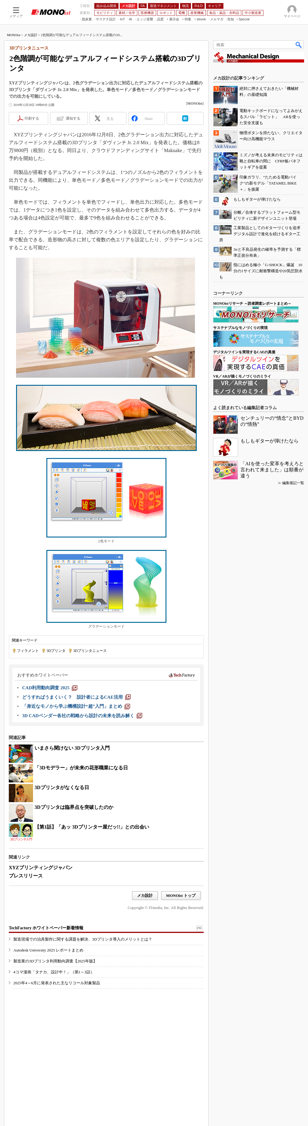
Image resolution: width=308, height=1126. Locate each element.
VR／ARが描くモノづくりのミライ (242, 376)
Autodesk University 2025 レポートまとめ (48, 950)
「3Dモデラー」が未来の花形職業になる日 (81, 767)
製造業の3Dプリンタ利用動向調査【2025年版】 (55, 961)
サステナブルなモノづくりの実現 (240, 328)
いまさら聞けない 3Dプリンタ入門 (72, 748)
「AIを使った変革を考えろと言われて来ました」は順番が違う (272, 469)
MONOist (13, 35)
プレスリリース (26, 875)
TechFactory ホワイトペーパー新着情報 (46, 928)
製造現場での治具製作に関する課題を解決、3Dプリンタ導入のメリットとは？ (82, 939)
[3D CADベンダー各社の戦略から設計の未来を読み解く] (82, 715)
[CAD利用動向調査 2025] (49, 687)
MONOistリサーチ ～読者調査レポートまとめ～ (252, 303)
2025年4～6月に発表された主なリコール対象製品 (56, 983)
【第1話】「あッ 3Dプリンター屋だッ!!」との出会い (92, 826)
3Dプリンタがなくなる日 (62, 787)
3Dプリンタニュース (90, 651)
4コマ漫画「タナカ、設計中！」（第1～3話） (53, 972)
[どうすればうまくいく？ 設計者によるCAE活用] (76, 697)
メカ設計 (30, 35)
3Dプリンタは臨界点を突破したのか (74, 807)
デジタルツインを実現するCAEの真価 (244, 352)
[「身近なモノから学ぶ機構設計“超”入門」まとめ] (76, 706)
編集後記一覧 (293, 483)
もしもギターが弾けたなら (269, 440)
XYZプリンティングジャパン (40, 867)
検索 (298, 44)
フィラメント (28, 651)
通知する (73, 118)
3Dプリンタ (55, 651)
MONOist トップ (181, 895)
